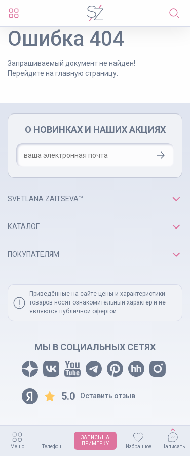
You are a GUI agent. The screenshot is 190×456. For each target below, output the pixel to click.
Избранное (138, 446)
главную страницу (86, 73)
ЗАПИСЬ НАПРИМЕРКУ (95, 440)
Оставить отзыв (107, 396)
